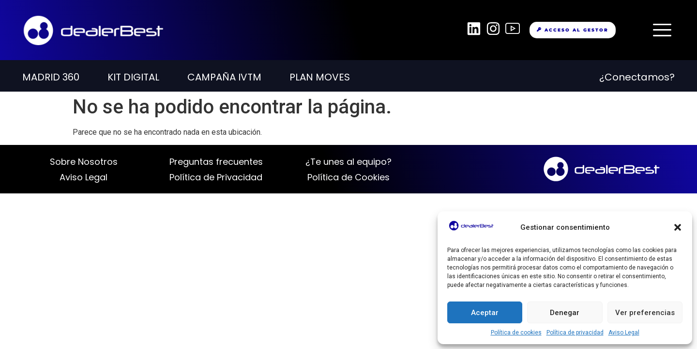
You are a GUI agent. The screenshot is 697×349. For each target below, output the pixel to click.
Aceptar (485, 312)
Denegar (564, 312)
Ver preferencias (645, 312)
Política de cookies (516, 332)
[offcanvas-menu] (662, 30)
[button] (677, 227)
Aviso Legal (623, 332)
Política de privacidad (575, 332)
